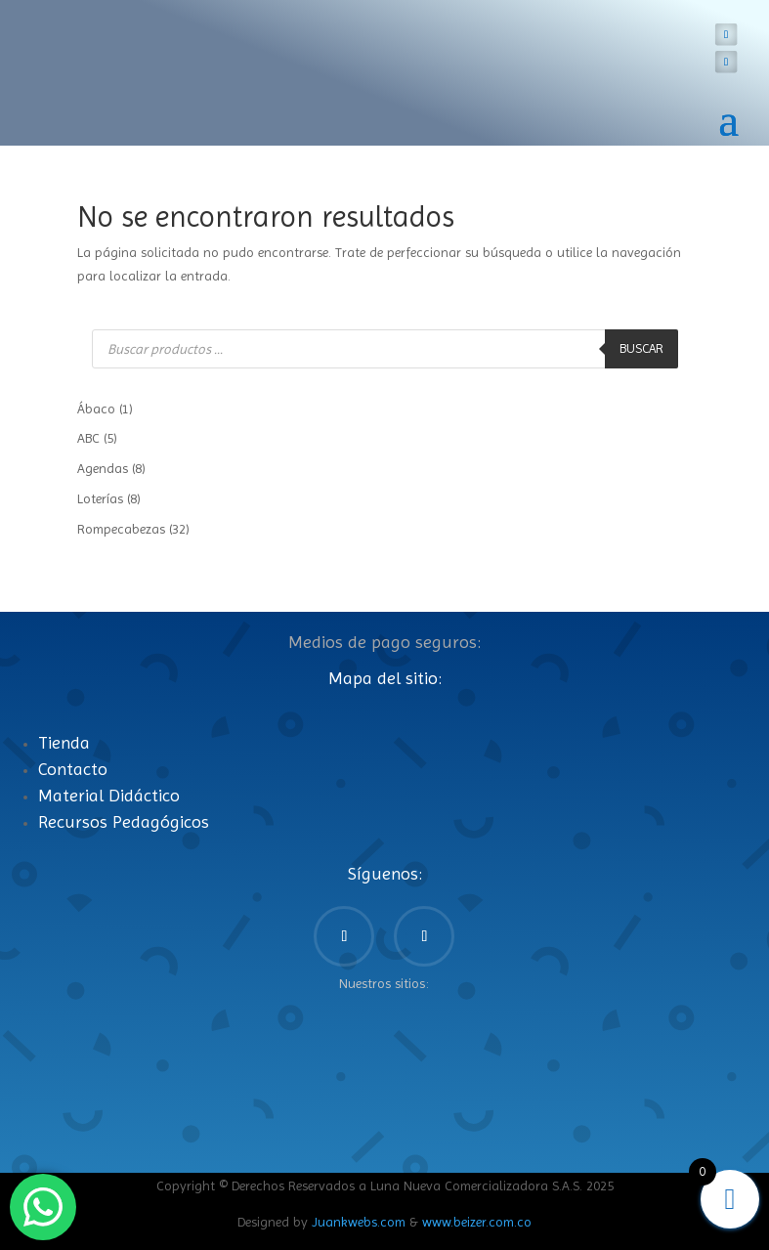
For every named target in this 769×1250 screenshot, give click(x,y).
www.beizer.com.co (477, 1221)
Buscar (641, 348)
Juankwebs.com (359, 1221)
